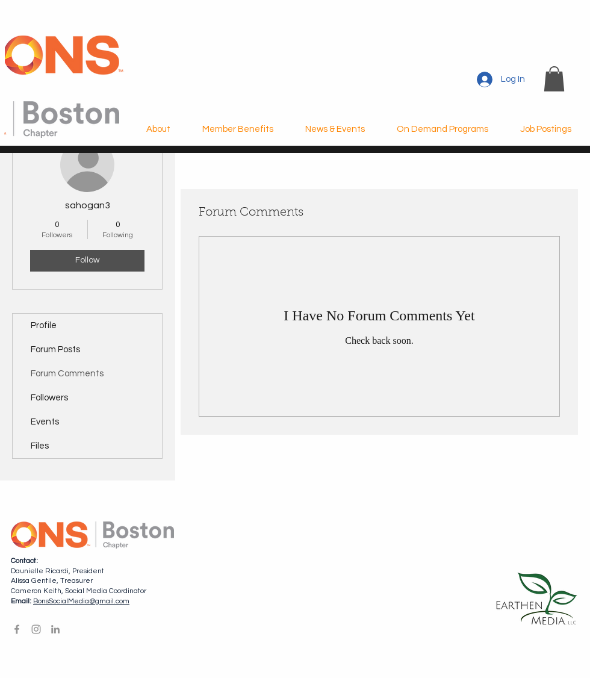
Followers (49, 397)
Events (45, 421)
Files (40, 445)
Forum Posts (55, 349)
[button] (554, 79)
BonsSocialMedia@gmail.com (81, 601)
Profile (44, 325)
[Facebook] (17, 629)
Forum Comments (67, 373)
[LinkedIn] (55, 629)
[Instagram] (36, 629)
